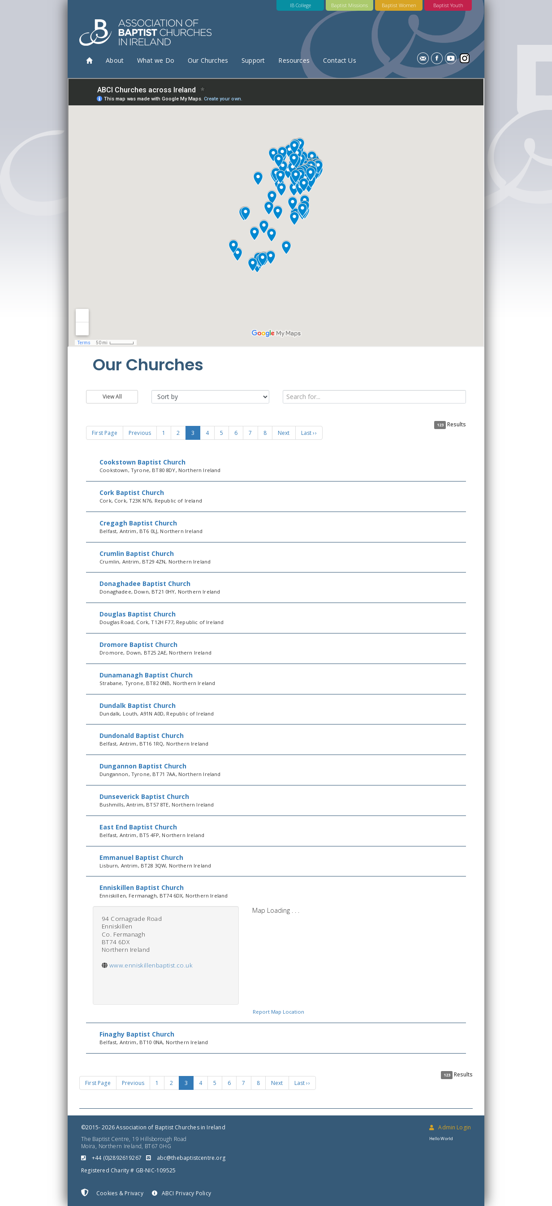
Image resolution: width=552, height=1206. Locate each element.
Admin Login (450, 1127)
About (115, 60)
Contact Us (339, 60)
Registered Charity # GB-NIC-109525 (128, 1170)
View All (112, 396)
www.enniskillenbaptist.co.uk (151, 965)
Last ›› (309, 433)
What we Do (155, 60)
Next (284, 433)
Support (253, 60)
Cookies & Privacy (112, 1193)
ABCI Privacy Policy (181, 1193)
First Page (104, 433)
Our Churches (208, 60)
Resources (294, 60)
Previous (140, 433)
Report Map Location (278, 1011)
